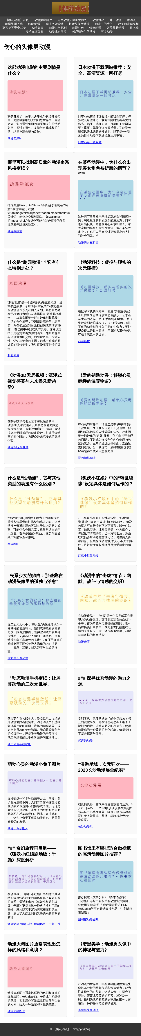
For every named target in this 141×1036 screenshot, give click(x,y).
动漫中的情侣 (104, 23)
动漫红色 (78, 27)
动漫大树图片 (16, 1011)
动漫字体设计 (54, 23)
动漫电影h (14, 138)
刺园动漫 (13, 355)
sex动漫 (13, 544)
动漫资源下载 (14, 23)
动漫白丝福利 (58, 27)
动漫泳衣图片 (57, 31)
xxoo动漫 (34, 23)
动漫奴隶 (38, 27)
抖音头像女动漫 (79, 23)
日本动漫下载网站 (90, 142)
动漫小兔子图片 (18, 828)
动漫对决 (98, 20)
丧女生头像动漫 (18, 658)
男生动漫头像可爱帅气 (72, 20)
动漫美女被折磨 (88, 242)
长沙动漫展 (85, 826)
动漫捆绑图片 (43, 20)
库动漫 (131, 20)
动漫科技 (84, 341)
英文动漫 (107, 31)
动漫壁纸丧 (15, 231)
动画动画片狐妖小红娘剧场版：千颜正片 (34, 924)
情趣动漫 (95, 27)
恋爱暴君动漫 (115, 27)
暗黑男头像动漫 (88, 1010)
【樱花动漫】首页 (17, 20)
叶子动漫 (115, 20)
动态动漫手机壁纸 (19, 744)
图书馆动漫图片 (88, 919)
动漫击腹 (84, 641)
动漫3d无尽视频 (18, 447)
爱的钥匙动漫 (87, 457)
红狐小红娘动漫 (88, 555)
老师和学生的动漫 (83, 31)
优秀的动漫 (85, 740)
